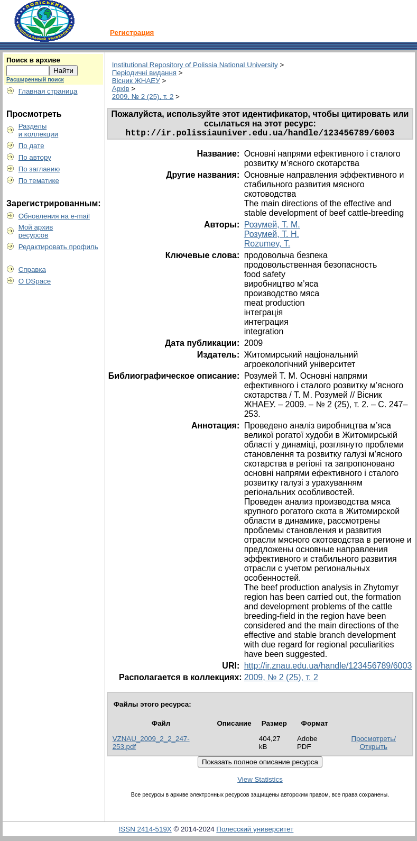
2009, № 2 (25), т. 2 (143, 96)
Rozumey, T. (267, 245)
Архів (120, 89)
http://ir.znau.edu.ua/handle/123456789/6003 (328, 667)
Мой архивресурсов (35, 231)
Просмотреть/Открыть (373, 745)
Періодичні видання (144, 73)
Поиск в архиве (33, 60)
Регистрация (132, 32)
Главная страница (48, 91)
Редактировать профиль (58, 247)
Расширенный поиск (35, 79)
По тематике (38, 181)
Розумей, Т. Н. (271, 236)
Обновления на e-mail (54, 216)
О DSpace (34, 281)
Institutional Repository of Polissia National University (195, 65)
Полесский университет (254, 831)
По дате (31, 146)
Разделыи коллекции (38, 130)
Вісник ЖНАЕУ (136, 81)
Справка (32, 269)
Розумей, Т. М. (272, 226)
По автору (34, 157)
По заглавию (39, 169)
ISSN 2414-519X (145, 831)
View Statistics (260, 781)
